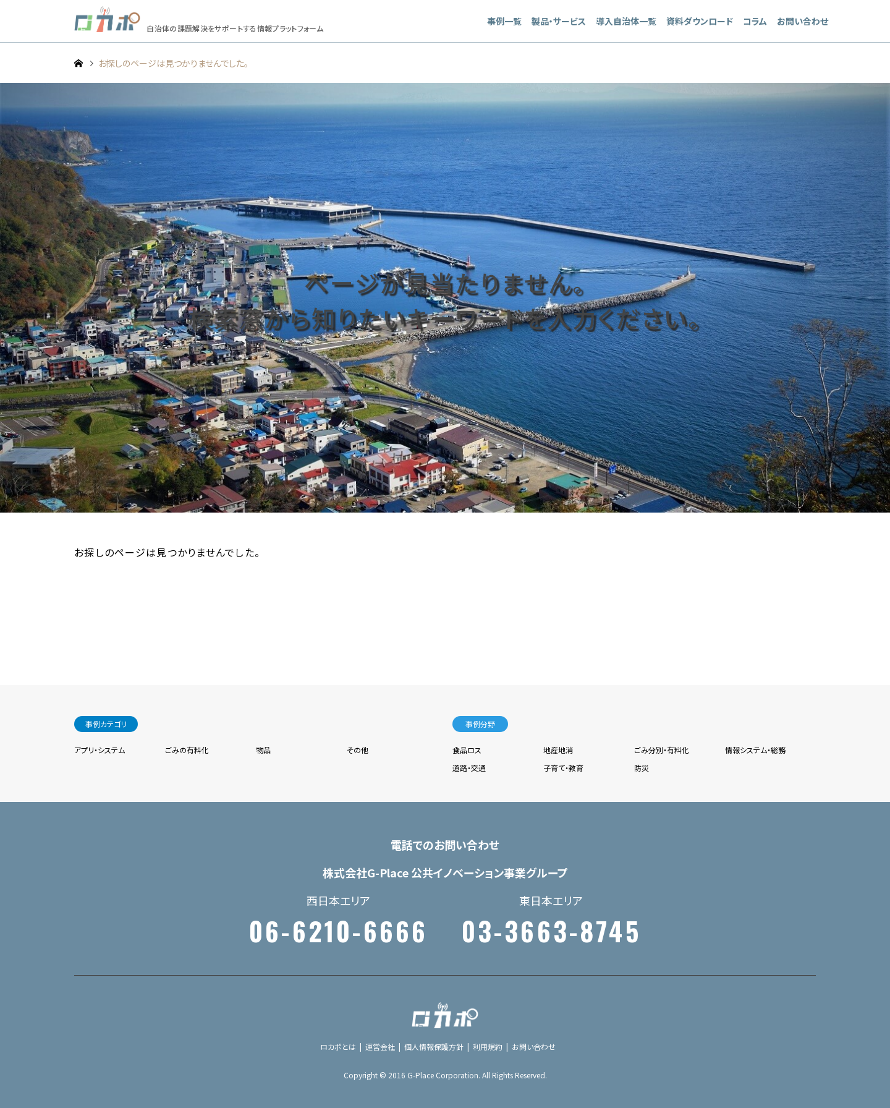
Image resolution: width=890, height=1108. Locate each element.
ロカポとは (338, 1046)
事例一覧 (504, 21)
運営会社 (380, 1046)
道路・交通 (469, 767)
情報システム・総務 (755, 749)
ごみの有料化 (187, 749)
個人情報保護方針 (434, 1046)
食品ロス (466, 749)
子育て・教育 (563, 767)
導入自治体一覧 (626, 21)
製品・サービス (559, 21)
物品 (263, 749)
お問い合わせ (802, 21)
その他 (357, 749)
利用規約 (487, 1046)
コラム (755, 21)
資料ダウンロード (699, 21)
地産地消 (558, 749)
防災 (641, 767)
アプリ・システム (99, 749)
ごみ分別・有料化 (661, 749)
